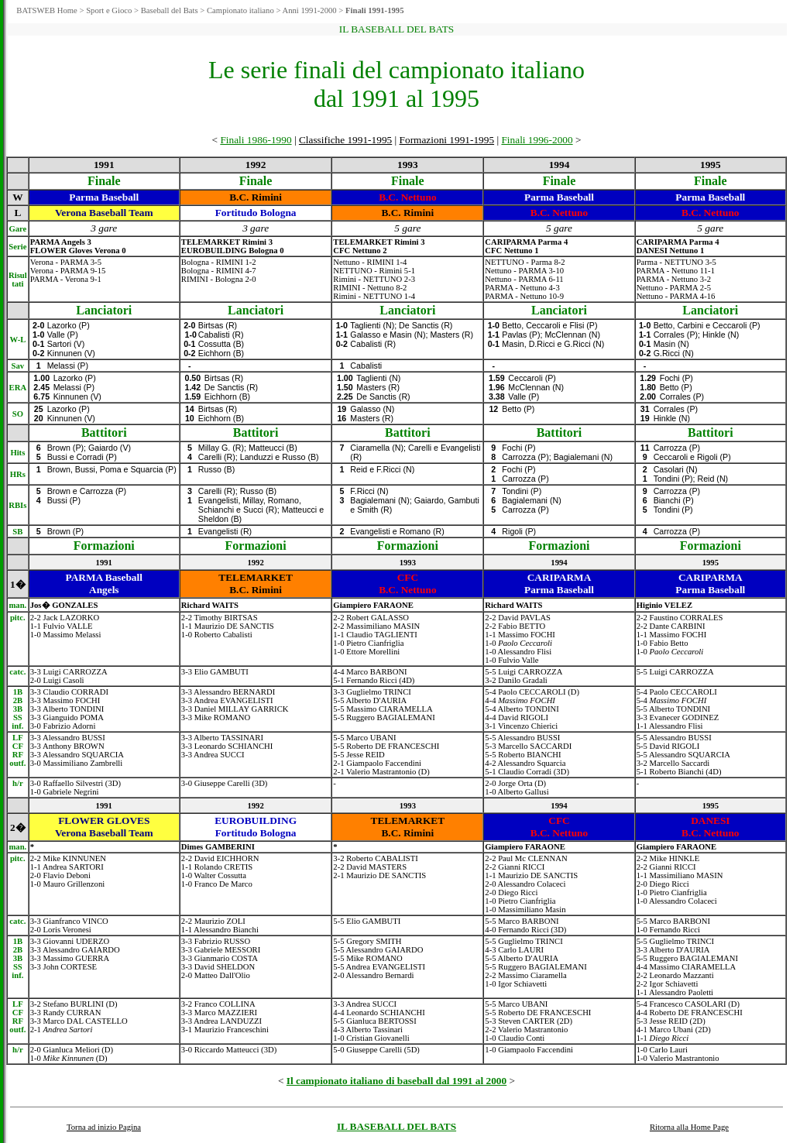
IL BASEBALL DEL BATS (396, 1126)
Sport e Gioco (109, 10)
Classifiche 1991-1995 (345, 140)
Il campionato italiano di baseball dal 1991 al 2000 (396, 1080)
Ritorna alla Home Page (689, 1127)
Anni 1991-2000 (309, 10)
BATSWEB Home (46, 10)
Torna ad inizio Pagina (104, 1127)
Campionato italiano (240, 10)
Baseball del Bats (169, 10)
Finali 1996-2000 (536, 140)
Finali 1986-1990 (255, 140)
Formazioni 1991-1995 (447, 140)
